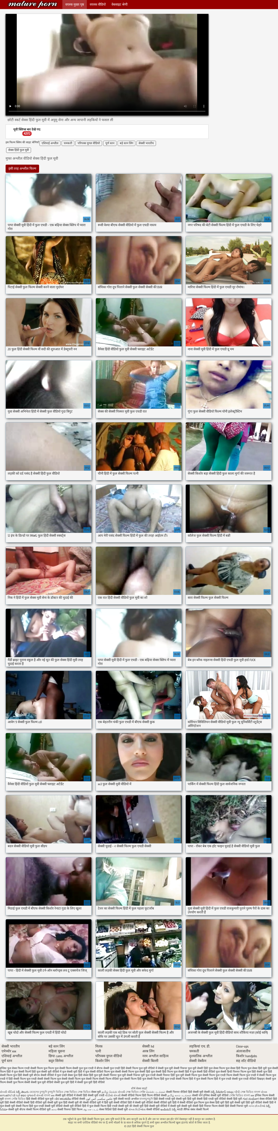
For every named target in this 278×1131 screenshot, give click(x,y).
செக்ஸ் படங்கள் (155, 1092)
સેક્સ (264, 1092)
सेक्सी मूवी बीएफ (16, 1109)
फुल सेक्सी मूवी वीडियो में (49, 1071)
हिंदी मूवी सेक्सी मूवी (235, 1102)
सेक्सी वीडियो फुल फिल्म (192, 1102)
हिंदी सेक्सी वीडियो (14, 1102)
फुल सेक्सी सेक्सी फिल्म (122, 1071)
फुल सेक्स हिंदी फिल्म (236, 1068)
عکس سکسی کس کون (99, 1099)
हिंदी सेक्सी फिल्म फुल (33, 4)
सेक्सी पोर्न (197, 1095)
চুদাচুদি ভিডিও (56, 1092)
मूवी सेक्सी (119, 1099)
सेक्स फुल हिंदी (75, 1075)
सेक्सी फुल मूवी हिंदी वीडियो (91, 1082)
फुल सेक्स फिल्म (217, 1068)
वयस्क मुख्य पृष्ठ (74, 4)
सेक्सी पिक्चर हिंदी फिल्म (70, 1109)
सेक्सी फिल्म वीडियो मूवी (38, 1109)
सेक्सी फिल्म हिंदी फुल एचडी (161, 1078)
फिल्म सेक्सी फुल (74, 1068)
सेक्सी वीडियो (153, 1109)
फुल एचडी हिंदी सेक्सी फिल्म (124, 1068)
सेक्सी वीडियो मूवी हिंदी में (167, 1102)
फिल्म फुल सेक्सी (56, 1068)
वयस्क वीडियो (98, 4)
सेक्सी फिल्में (202, 1109)
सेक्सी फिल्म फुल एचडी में (245, 1075)
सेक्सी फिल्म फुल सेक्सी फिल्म (83, 1078)
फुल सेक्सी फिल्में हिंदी (25, 1071)
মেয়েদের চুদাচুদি (38, 1092)
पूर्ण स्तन (109, 143)
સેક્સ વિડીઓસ (137, 1109)
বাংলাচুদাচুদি (146, 1099)
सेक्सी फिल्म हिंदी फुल (135, 1078)
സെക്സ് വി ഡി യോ (13, 1095)
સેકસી (122, 1092)
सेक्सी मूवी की (75, 1102)
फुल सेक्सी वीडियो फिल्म (97, 1071)
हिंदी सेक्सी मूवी (120, 1109)
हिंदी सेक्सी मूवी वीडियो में (156, 1106)
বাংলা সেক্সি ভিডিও (15, 1099)
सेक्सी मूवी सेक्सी (201, 1092)
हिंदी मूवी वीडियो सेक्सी (257, 1102)
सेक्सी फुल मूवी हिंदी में (65, 1082)
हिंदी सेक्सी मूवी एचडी (93, 1095)
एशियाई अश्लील (50, 143)
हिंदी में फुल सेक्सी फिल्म (94, 1106)
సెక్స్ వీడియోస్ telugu (222, 1092)
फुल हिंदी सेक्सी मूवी (23, 1075)
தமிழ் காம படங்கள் (179, 1095)
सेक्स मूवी (96, 1092)
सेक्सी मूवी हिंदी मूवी (186, 1099)
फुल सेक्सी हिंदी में (182, 1071)
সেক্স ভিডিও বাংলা (250, 1092)
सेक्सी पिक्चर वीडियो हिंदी (179, 1092)
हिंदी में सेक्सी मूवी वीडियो (140, 1102)
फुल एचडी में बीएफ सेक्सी (96, 1068)
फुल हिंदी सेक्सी (254, 1071)
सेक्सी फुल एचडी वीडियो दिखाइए (248, 1078)
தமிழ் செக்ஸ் (109, 1092)
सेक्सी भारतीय (146, 143)
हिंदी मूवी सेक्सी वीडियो (115, 1102)
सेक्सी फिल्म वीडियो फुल (111, 1078)
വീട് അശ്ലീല (63, 1099)
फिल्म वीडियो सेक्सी (157, 1095)
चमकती (68, 143)
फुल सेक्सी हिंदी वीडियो (203, 1071)
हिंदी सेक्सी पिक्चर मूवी (236, 1106)
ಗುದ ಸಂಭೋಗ (251, 1099)
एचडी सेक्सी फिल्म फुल (35, 1068)
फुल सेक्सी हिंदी (142, 1071)
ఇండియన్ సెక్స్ (168, 1109)
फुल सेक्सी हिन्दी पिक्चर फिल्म (231, 1071)
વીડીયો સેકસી (113, 1095)
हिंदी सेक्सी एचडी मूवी (164, 1099)
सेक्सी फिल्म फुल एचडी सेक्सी (28, 1078)
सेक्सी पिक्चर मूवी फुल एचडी (141, 1075)
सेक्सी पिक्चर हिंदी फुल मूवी (170, 1075)
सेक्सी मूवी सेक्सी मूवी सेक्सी (184, 1106)
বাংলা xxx (49, 1095)
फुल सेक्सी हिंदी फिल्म (162, 1071)
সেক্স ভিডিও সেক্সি (135, 1092)
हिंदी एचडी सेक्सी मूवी (118, 1106)
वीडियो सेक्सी (78, 1099)
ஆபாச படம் (90, 1109)
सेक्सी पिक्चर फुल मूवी (114, 1075)
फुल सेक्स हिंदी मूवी (257, 1068)
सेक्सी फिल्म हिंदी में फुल (188, 1078)
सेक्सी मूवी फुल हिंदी (57, 1102)
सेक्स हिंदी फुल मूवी (18, 150)
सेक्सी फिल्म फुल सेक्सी (55, 1078)
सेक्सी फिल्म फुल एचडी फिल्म (217, 1075)
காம (54, 1109)
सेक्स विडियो (105, 1109)
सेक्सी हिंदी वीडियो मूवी (35, 1102)
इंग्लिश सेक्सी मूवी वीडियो (216, 1095)
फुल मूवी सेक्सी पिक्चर (175, 1068)
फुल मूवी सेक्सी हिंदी (198, 1068)
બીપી (237, 1092)
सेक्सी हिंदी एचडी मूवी (207, 1099)
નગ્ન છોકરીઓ (257, 1106)
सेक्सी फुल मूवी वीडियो (42, 1082)
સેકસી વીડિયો (7, 1092)
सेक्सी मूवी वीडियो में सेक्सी (68, 1095)
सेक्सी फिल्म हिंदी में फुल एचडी (216, 1078)
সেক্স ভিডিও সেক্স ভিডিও (77, 1092)
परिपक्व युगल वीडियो (89, 143)
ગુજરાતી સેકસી (35, 1095)
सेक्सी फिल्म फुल (193, 1075)
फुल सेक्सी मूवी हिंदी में (73, 1071)
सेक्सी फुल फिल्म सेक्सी (18, 1082)
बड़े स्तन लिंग (126, 143)
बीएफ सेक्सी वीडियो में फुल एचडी (50, 1075)
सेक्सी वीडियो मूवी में (93, 1102)
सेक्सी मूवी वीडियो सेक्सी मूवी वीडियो (63, 1106)
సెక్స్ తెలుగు (22, 1092)
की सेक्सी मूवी (136, 1106)
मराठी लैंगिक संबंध (186, 1109)
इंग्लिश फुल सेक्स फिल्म (11, 1068)
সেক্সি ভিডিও (236, 1095)
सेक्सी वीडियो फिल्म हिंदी (134, 1095)
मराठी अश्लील (132, 1099)
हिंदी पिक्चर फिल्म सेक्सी (212, 1106)
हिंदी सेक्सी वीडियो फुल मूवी (40, 1099)
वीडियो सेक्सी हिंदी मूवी (230, 1099)
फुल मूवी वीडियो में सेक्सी (151, 1068)
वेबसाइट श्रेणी (119, 4)
